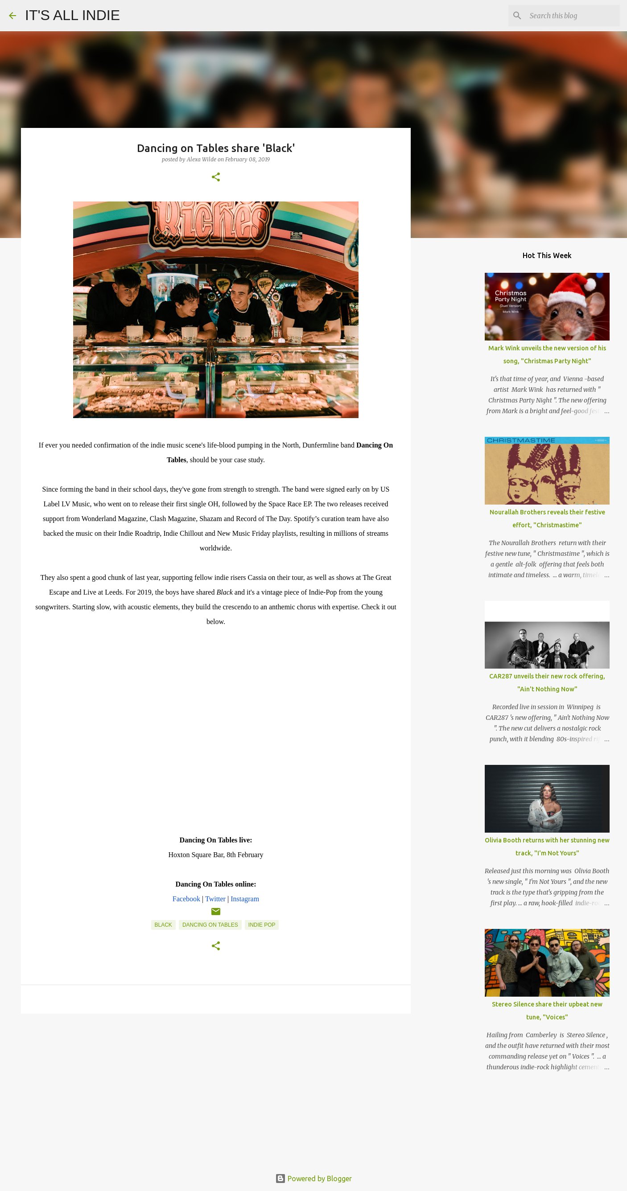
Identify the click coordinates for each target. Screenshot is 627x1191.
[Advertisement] (215, 1089)
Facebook (186, 899)
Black (163, 925)
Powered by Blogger (313, 1179)
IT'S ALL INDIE (72, 15)
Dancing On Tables (210, 925)
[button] (215, 178)
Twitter (215, 899)
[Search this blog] (573, 15)
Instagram (245, 899)
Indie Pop (262, 925)
